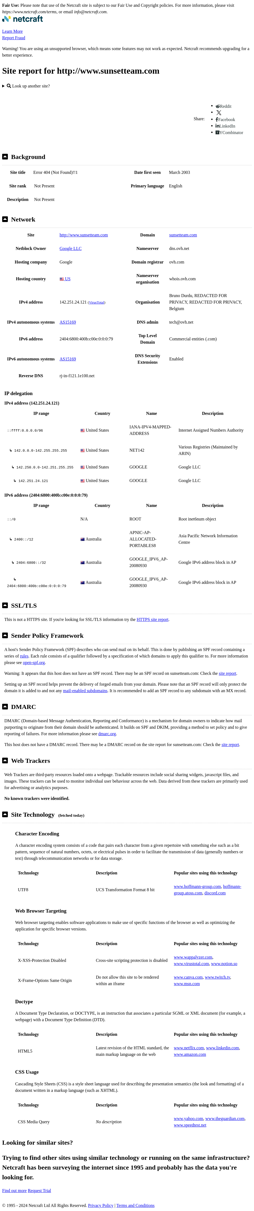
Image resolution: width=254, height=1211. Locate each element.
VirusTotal (96, 302)
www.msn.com (187, 983)
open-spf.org (34, 662)
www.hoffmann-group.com (197, 886)
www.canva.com (188, 977)
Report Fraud (13, 37)
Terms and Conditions (135, 1205)
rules (24, 656)
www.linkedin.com (222, 1048)
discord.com (215, 893)
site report (227, 673)
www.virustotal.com (191, 963)
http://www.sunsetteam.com (84, 235)
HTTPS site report (152, 619)
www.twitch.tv (217, 977)
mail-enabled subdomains (85, 690)
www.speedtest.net (190, 1125)
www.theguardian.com (225, 1118)
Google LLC (71, 248)
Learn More (12, 31)
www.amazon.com (190, 1054)
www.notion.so (224, 963)
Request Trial (39, 1190)
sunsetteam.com (183, 235)
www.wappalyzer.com (193, 957)
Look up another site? (28, 86)
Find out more (14, 1190)
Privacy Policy (100, 1205)
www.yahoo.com (188, 1118)
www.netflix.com (189, 1048)
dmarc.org (107, 733)
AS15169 (68, 322)
